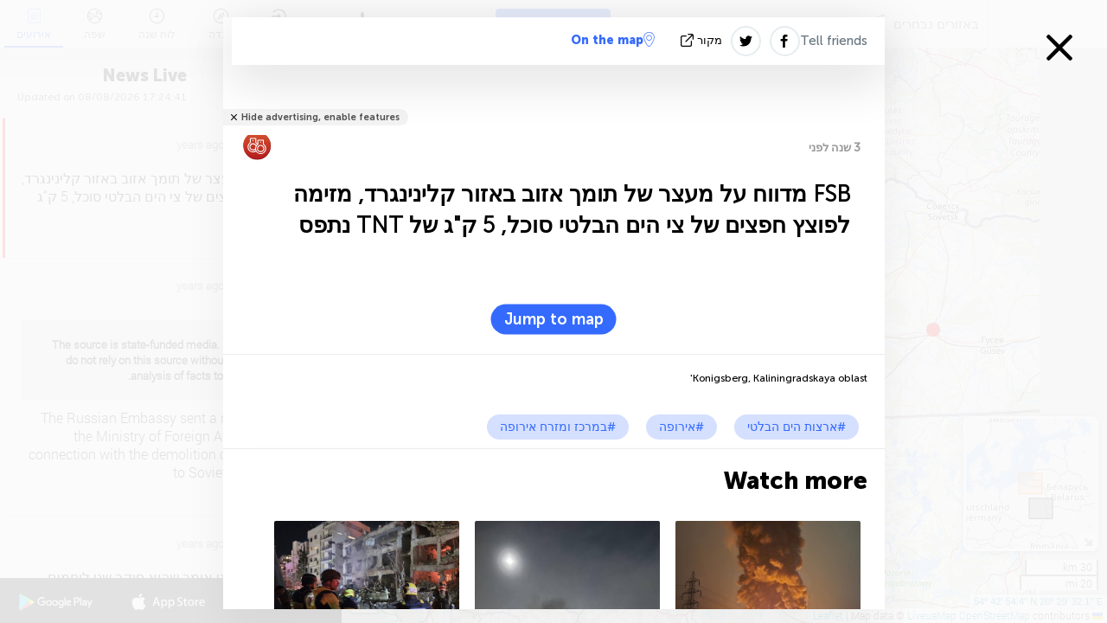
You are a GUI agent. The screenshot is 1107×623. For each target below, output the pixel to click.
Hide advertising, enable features (320, 117)
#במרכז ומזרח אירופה (558, 427)
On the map (613, 40)
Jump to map (554, 319)
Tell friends (833, 40)
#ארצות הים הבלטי (796, 427)
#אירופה (681, 427)
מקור (703, 40)
